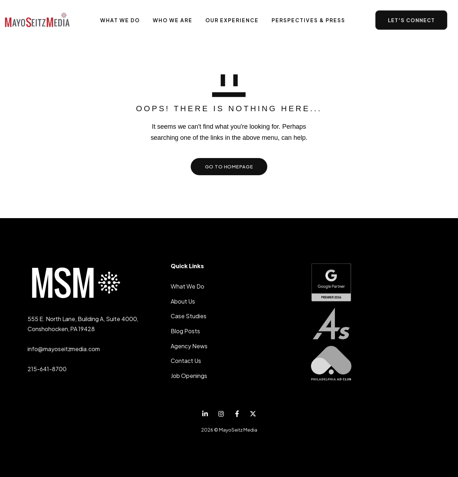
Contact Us (186, 360)
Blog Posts (185, 331)
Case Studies (188, 316)
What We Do (187, 286)
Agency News (189, 346)
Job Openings (189, 375)
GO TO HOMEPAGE (229, 166)
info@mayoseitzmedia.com (64, 349)
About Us (183, 301)
